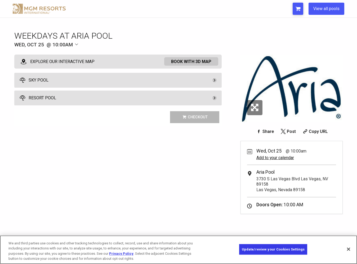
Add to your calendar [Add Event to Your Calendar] (275, 157)
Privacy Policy (121, 254)
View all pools (326, 8)
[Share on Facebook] (264, 131)
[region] (178, 249)
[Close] (348, 249)
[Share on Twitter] (288, 131)
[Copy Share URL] (315, 131)
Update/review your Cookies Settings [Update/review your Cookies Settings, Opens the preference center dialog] (273, 249)
